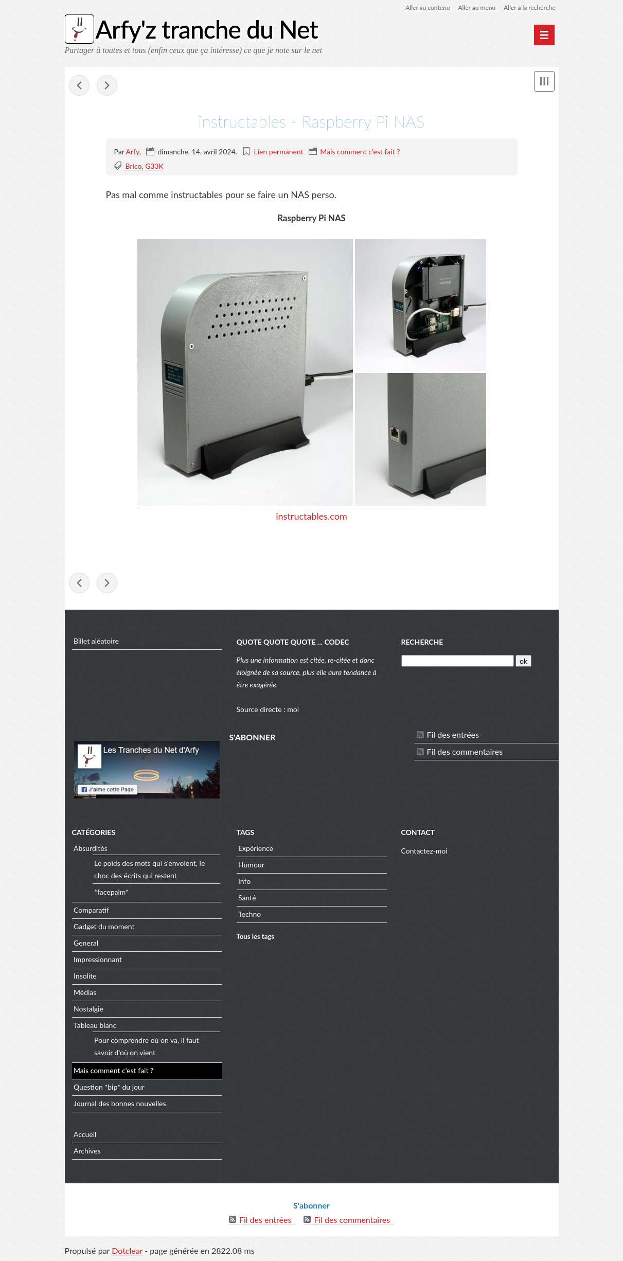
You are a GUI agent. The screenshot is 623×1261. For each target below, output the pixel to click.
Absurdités (91, 848)
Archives (87, 1150)
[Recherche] (457, 661)
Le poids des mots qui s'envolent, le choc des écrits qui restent (149, 869)
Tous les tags (256, 936)
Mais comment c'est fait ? (360, 151)
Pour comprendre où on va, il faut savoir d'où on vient (146, 1046)
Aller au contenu (427, 7)
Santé (247, 897)
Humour (251, 864)
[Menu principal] (544, 35)
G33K (154, 166)
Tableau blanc (95, 1025)
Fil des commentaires (465, 751)
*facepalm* (111, 891)
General (86, 942)
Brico (133, 166)
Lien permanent (278, 151)
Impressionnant (98, 959)
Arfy (132, 151)
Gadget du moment (104, 926)
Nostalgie (88, 1008)
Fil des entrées (453, 734)
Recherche (422, 641)
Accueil (85, 1134)
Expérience (255, 848)
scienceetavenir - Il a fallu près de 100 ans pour (107, 85)
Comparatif (91, 909)
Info (244, 881)
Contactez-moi (424, 850)
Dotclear (127, 1250)
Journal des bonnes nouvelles (120, 1103)
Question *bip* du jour (109, 1086)
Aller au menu (476, 7)
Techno (249, 914)
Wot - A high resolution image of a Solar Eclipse (79, 85)
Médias (85, 992)
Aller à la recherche (529, 7)
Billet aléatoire (96, 640)
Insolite (85, 975)
